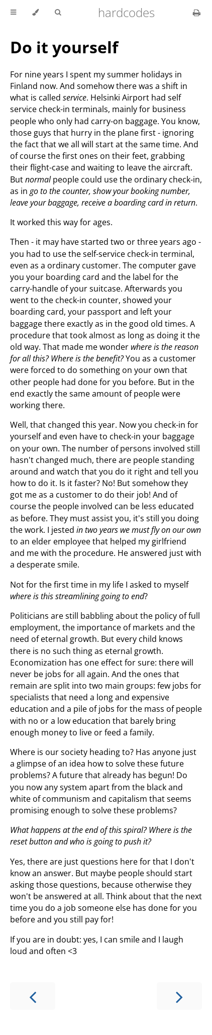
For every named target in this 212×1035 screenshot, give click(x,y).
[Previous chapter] (32, 996)
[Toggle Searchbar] (58, 12)
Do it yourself (64, 47)
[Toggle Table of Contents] (13, 12)
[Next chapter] (179, 996)
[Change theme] (35, 12)
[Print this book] (196, 12)
